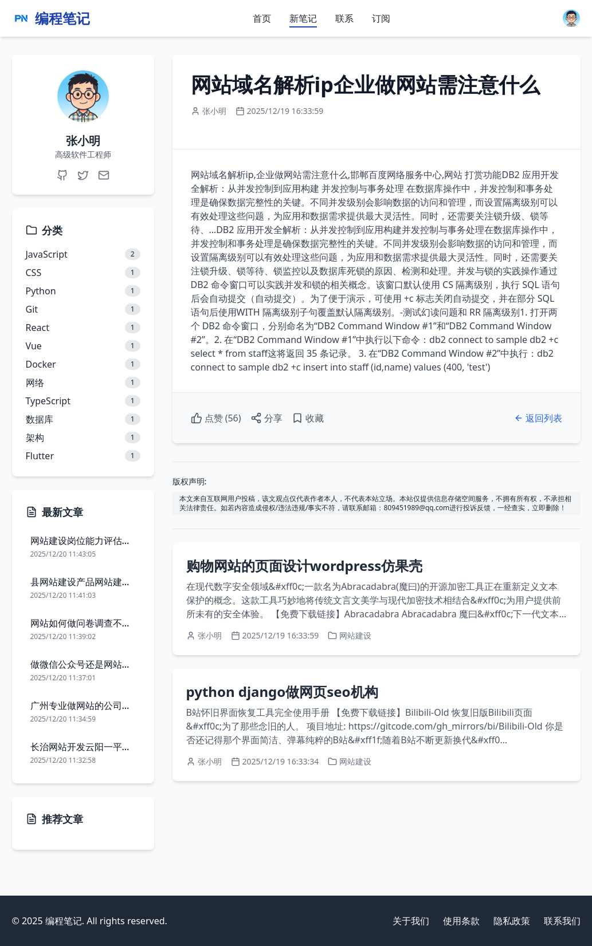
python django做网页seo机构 (282, 691)
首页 (262, 18)
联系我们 (562, 921)
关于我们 (411, 921)
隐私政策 (511, 921)
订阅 (381, 18)
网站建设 (355, 635)
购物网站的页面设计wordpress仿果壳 (304, 565)
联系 (344, 18)
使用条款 (461, 921)
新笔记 (303, 18)
